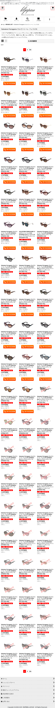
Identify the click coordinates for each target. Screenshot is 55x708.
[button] (2, 8)
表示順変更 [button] (32, 41)
